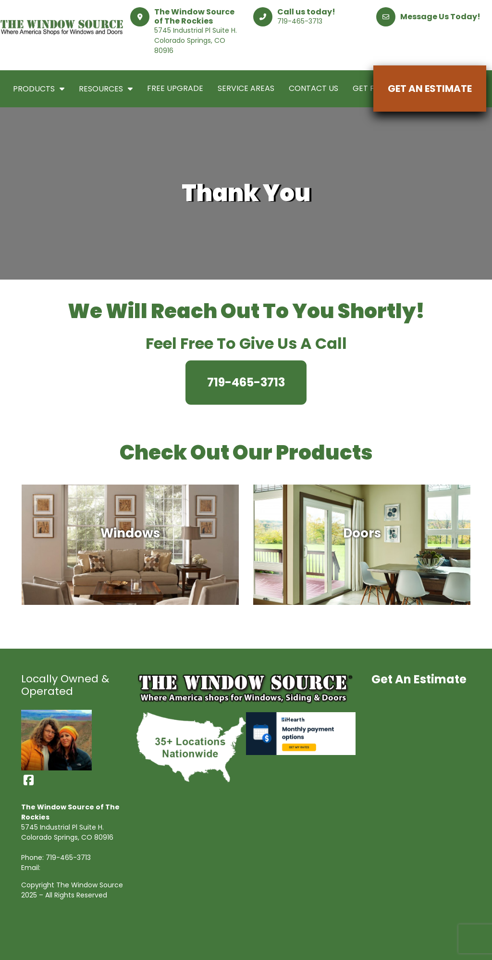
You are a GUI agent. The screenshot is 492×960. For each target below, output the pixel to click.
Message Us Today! (440, 16)
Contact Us (313, 88)
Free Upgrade (175, 88)
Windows (130, 534)
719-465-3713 (299, 21)
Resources (106, 88)
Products (38, 88)
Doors (362, 534)
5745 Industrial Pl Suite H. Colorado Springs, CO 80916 (195, 40)
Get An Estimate (430, 88)
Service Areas (246, 88)
